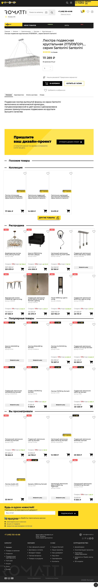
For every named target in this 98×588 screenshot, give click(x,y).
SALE (83, 26)
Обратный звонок (67, 14)
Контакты (55, 566)
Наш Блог (55, 560)
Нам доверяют (57, 558)
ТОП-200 (9, 565)
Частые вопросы (35, 560)
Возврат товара (35, 558)
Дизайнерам (79, 552)
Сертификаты (57, 563)
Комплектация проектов (84, 555)
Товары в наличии (13, 555)
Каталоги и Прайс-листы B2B (84, 562)
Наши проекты (57, 555)
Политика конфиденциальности (41, 583)
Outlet (8, 574)
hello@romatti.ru (86, 538)
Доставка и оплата (36, 555)
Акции (8, 568)
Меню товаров (35, 26)
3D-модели (79, 566)
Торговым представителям (81, 558)
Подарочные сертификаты (11, 562)
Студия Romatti (57, 552)
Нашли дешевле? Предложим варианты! (60, 77)
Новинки (54, 26)
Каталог (14, 26)
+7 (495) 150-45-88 (64, 12)
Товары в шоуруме (36, 563)
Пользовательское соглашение (40, 584)
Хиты (70, 26)
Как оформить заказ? (37, 552)
